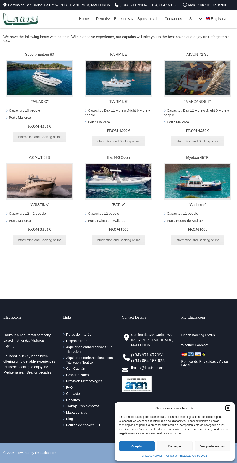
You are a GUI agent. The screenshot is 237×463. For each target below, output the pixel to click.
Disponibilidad (76, 341)
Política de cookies (151, 455)
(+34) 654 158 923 (148, 360)
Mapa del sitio (76, 412)
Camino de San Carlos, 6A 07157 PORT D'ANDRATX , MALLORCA (152, 340)
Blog (69, 419)
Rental (101, 19)
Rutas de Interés (78, 334)
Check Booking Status (198, 335)
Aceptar (137, 446)
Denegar (174, 446)
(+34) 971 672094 (147, 355)
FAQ (69, 387)
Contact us (173, 19)
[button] (228, 408)
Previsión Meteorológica (84, 381)
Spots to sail (147, 19)
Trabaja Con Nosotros (82, 406)
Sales (193, 19)
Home (84, 19)
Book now (122, 19)
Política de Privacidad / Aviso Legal (186, 455)
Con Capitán (75, 368)
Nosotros (73, 400)
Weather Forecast (194, 345)
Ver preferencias (212, 446)
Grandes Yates (77, 375)
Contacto (73, 393)
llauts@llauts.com (147, 368)
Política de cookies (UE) (84, 425)
